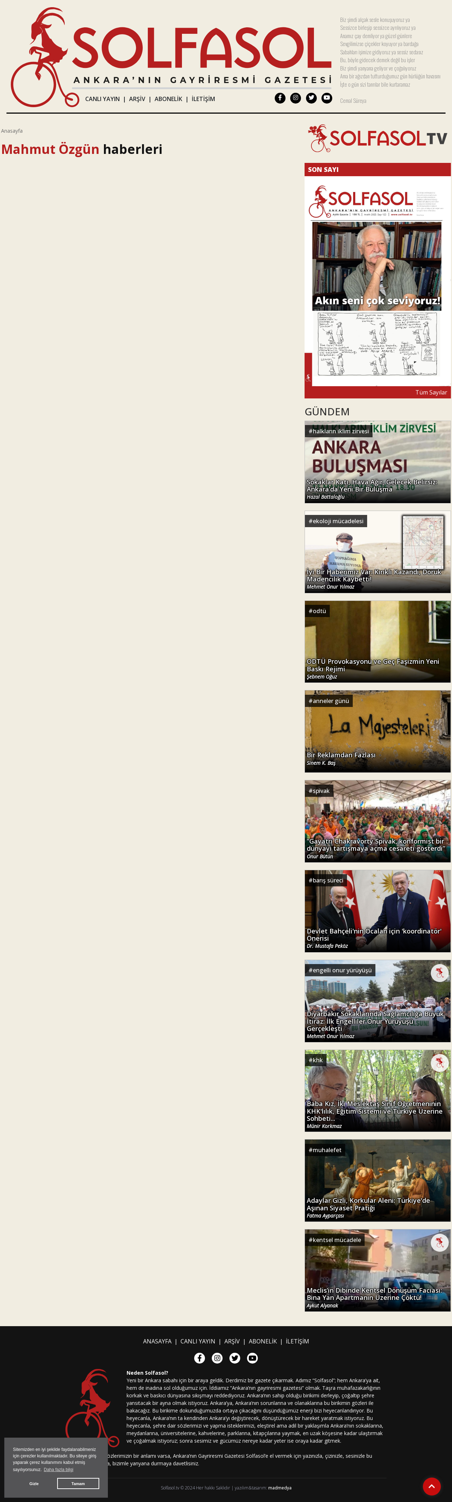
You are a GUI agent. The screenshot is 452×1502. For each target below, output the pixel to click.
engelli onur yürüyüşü (342, 970)
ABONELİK (168, 99)
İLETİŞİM (203, 99)
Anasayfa (12, 130)
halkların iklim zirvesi (341, 431)
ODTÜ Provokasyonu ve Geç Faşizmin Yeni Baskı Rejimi (373, 668)
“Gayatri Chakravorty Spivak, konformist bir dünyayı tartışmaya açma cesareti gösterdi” (376, 848)
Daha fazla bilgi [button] (58, 1469)
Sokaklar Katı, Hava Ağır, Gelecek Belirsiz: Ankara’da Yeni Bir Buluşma (372, 489)
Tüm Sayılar (431, 392)
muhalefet (327, 1150)
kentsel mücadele (337, 1240)
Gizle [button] (34, 1484)
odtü (319, 611)
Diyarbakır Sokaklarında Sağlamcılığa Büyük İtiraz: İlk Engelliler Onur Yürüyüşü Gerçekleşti (375, 1024)
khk (318, 1060)
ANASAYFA (157, 1341)
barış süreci (328, 880)
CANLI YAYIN (102, 99)
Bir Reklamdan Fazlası (341, 759)
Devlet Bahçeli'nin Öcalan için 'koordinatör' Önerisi (374, 938)
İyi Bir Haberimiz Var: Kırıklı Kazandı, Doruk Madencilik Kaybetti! (374, 578)
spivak (321, 791)
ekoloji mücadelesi (338, 521)
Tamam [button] (78, 1484)
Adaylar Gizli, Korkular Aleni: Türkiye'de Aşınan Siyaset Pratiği (368, 1207)
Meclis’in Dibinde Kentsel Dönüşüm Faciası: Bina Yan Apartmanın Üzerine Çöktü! (374, 1297)
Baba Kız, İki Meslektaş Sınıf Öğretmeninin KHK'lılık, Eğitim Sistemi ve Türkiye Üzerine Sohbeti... (375, 1113)
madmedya (280, 1488)
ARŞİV (137, 99)
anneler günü (331, 701)
